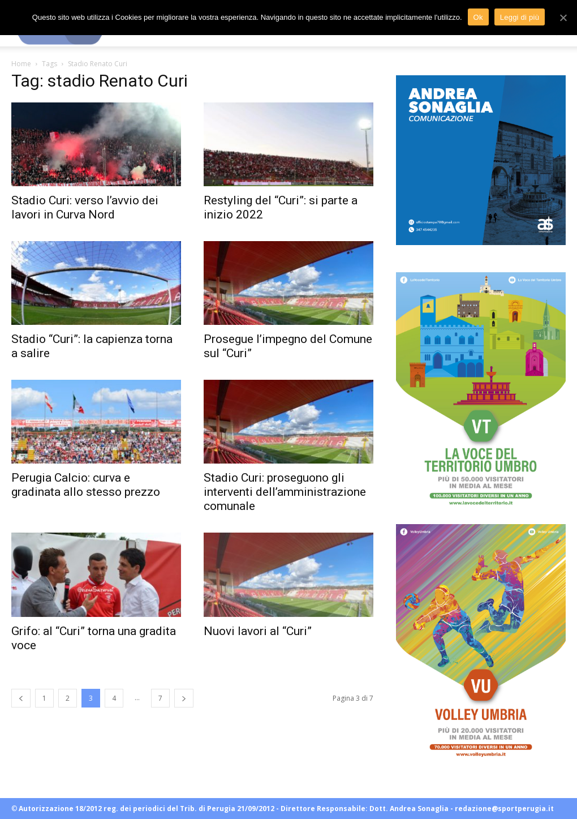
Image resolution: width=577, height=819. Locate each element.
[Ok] (563, 17)
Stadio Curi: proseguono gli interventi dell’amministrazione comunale (285, 492)
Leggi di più (520, 17)
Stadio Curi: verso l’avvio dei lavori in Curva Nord (84, 207)
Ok (478, 17)
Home (21, 63)
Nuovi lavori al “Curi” (258, 631)
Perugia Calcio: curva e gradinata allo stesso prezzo (85, 485)
